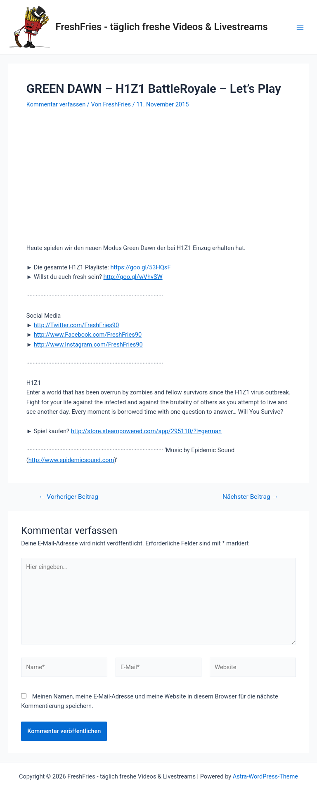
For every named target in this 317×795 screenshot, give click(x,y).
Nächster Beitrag (250, 497)
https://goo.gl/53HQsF (140, 267)
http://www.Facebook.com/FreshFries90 (88, 334)
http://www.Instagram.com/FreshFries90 (88, 344)
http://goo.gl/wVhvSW (133, 277)
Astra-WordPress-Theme (265, 776)
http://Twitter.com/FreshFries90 (76, 325)
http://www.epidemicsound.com (71, 460)
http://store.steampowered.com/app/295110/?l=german (146, 431)
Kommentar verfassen (55, 104)
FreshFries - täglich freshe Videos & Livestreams (162, 27)
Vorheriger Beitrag (68, 497)
